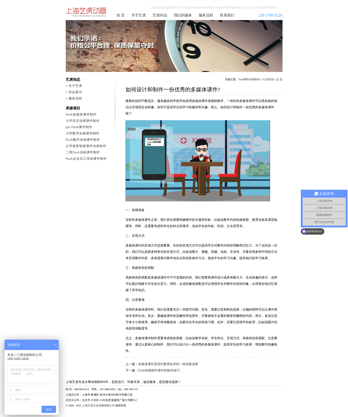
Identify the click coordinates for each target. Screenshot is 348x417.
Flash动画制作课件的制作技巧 (159, 370)
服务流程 (206, 15)
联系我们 (227, 15)
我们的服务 (183, 15)
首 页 (121, 15)
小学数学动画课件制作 (83, 133)
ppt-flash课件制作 (79, 127)
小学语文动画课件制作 (83, 120)
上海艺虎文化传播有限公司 (98, 405)
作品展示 (75, 92)
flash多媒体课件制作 (81, 114)
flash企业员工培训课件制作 (86, 158)
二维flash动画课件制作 (83, 152)
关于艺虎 (138, 15)
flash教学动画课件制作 (83, 139)
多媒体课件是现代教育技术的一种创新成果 (168, 364)
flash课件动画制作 (86, 12)
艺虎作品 (160, 15)
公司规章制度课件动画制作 (86, 146)
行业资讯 (268, 79)
